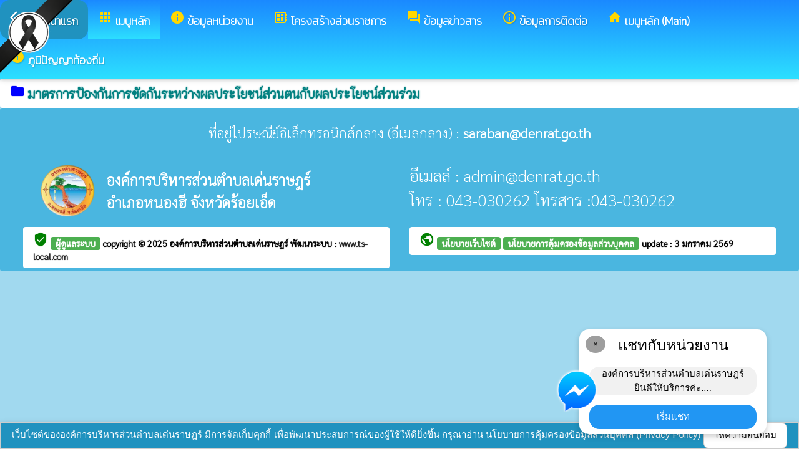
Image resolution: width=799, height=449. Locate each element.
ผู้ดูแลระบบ (76, 243)
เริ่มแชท (673, 416)
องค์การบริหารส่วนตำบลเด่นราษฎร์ (230, 243)
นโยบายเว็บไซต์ (469, 243)
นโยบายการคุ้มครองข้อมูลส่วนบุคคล (571, 243)
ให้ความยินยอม (745, 435)
